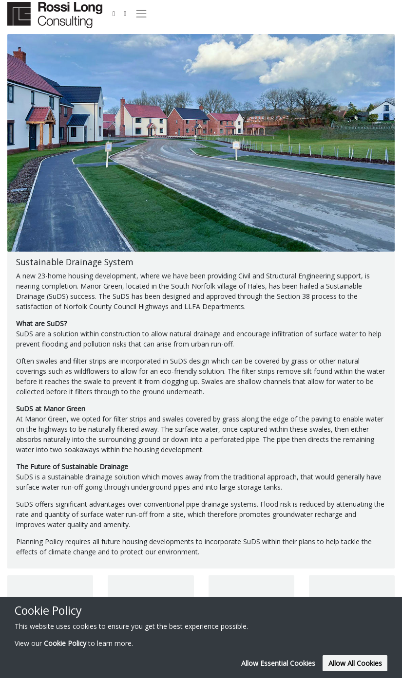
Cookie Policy (65, 643)
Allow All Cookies (355, 663)
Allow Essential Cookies (278, 663)
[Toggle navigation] (141, 13)
